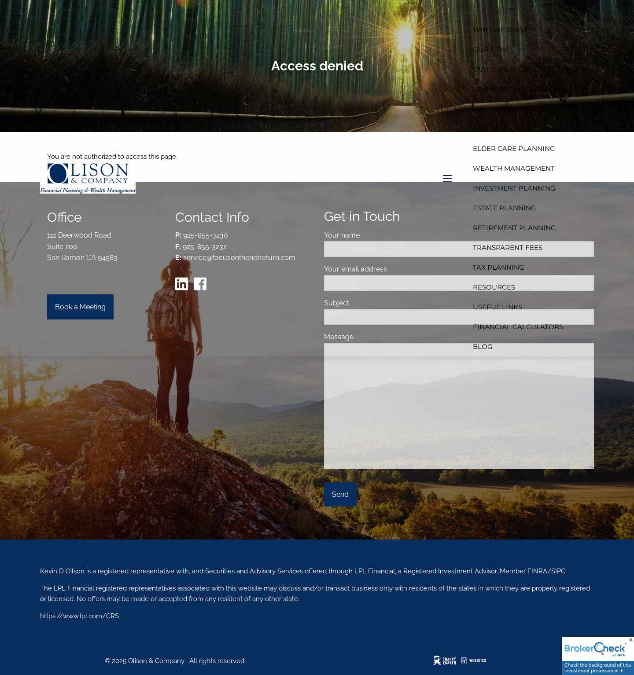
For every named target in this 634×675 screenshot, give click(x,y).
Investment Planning (514, 188)
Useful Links (497, 307)
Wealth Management (514, 168)
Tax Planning (498, 267)
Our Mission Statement (517, 89)
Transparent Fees (507, 247)
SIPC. (559, 571)
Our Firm (490, 49)
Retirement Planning (514, 228)
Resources (494, 287)
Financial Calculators (518, 327)
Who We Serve (501, 30)
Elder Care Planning (514, 148)
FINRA (536, 571)
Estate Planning (504, 208)
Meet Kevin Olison (508, 109)
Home (576, 10)
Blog (483, 346)
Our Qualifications (511, 69)
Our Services (498, 129)
